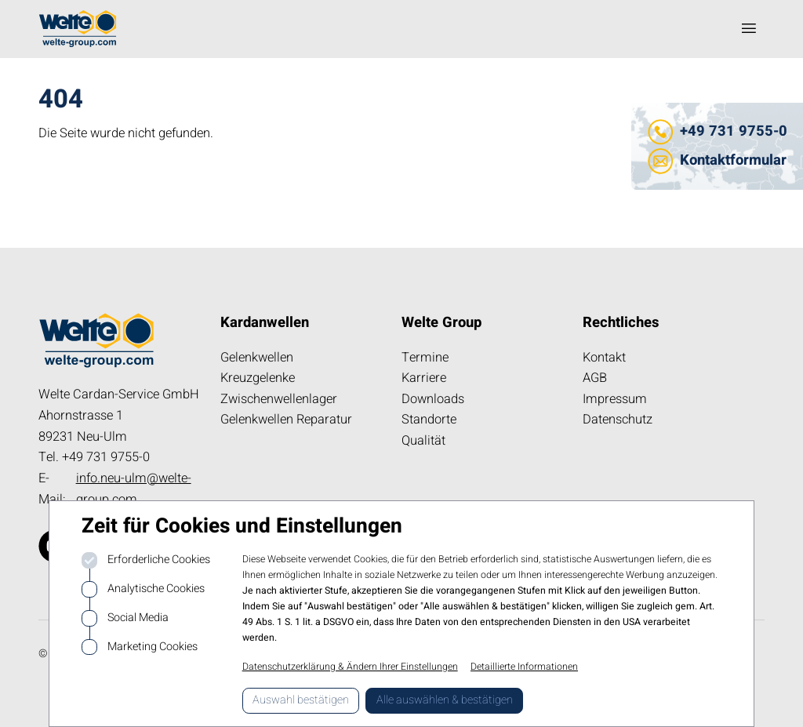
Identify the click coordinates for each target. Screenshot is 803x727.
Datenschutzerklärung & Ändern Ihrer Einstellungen (350, 667)
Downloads (433, 399)
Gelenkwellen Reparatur (286, 419)
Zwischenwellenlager (278, 399)
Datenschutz (617, 419)
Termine (425, 357)
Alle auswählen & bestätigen (444, 700)
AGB (595, 378)
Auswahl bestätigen (301, 700)
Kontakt (604, 357)
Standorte (429, 419)
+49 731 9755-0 (733, 131)
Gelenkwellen (256, 357)
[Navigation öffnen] (748, 29)
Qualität (423, 440)
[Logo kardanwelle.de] (77, 28)
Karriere (424, 378)
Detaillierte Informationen (524, 667)
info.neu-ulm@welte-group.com (133, 489)
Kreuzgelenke (257, 378)
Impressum (615, 399)
